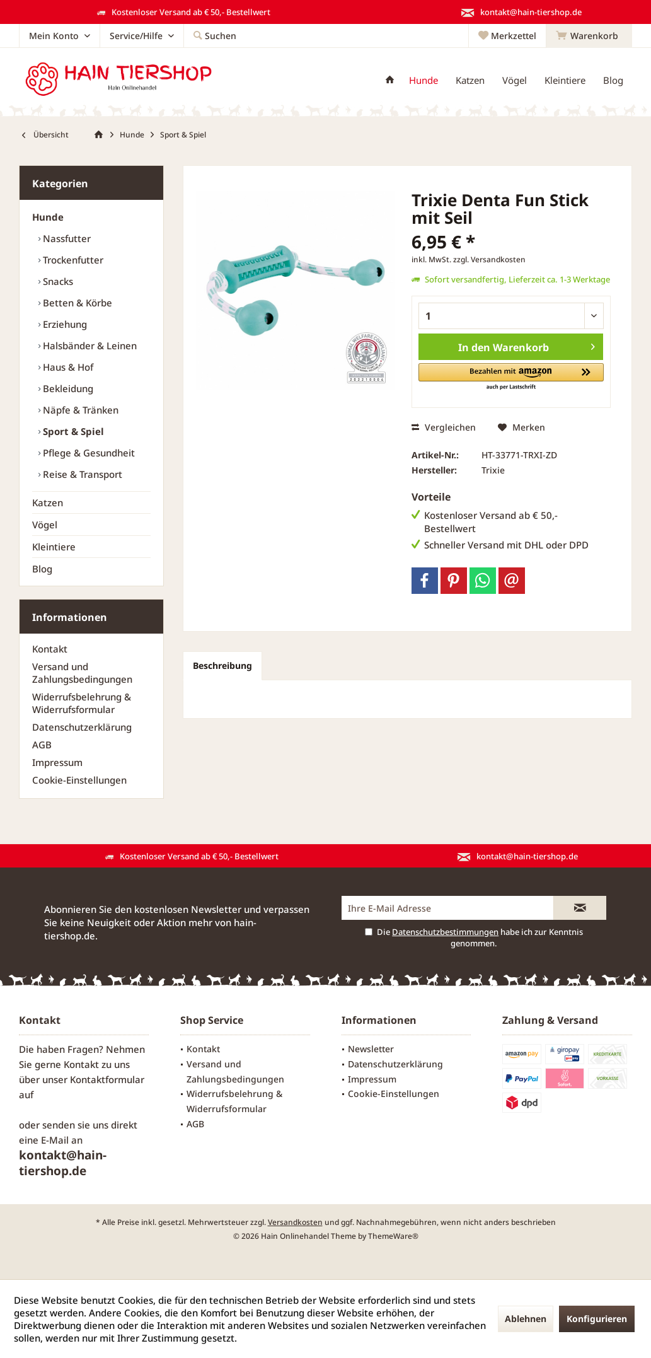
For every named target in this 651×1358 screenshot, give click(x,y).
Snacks (56, 281)
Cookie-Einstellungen (79, 780)
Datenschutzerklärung (82, 727)
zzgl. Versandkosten (489, 259)
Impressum (57, 762)
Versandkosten (295, 1222)
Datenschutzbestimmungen (445, 931)
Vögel (44, 524)
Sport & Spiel (72, 431)
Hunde (48, 217)
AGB (42, 744)
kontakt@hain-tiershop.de (63, 1163)
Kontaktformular (107, 1079)
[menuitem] (589, 36)
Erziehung (63, 324)
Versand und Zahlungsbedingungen (82, 672)
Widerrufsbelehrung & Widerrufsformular (81, 703)
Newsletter (371, 1049)
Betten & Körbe (76, 302)
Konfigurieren (597, 1319)
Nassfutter (65, 238)
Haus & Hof (66, 367)
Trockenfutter (71, 259)
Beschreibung (222, 665)
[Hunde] (423, 80)
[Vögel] (514, 80)
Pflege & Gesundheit (87, 452)
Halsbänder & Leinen (88, 345)
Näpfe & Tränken (79, 409)
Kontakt (49, 648)
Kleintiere (54, 546)
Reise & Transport (81, 474)
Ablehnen (525, 1319)
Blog (42, 568)
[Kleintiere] (565, 80)
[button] (510, 377)
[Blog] (613, 80)
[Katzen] (470, 80)
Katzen (47, 502)
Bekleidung (66, 388)
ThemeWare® (393, 1236)
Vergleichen (444, 427)
